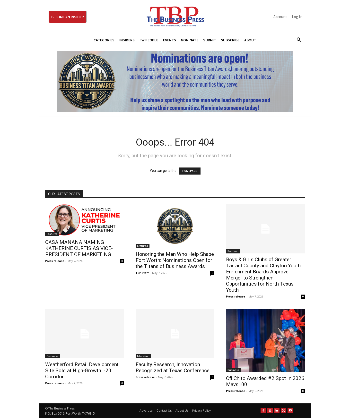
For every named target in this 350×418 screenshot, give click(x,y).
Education (143, 356)
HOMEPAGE (189, 171)
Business (52, 356)
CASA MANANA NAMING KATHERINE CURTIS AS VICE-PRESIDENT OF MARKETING (79, 248)
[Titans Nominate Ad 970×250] (175, 81)
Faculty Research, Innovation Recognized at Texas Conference (173, 367)
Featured (52, 234)
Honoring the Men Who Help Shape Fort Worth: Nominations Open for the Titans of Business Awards (175, 260)
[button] (297, 40)
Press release (54, 261)
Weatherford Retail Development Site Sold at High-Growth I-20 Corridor (82, 371)
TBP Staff (142, 273)
